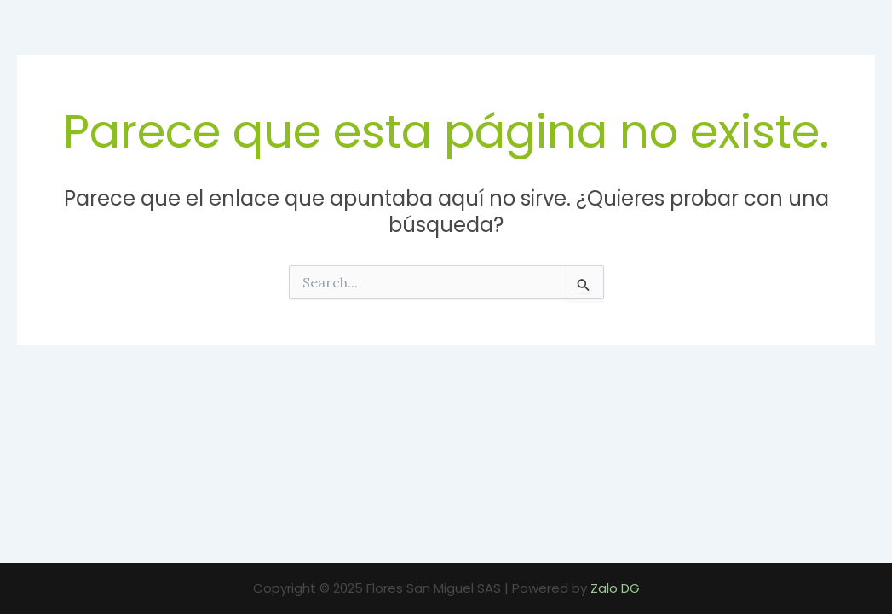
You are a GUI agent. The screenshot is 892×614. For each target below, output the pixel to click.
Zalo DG (615, 588)
